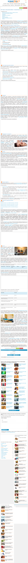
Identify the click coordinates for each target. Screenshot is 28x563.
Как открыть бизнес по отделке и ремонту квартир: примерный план (22, 388)
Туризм (2, 456)
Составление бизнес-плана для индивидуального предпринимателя (9, 517)
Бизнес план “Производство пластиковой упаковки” (9, 543)
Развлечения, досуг (3, 453)
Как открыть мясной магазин (9, 526)
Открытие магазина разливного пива (7, 523)
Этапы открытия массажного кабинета (7, 13)
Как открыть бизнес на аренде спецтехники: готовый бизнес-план (22, 392)
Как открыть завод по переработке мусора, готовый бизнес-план (23, 491)
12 (18, 348)
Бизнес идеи (11, 3)
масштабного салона (14, 28)
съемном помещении (24, 45)
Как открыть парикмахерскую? (21, 494)
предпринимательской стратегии (22, 310)
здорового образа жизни (23, 22)
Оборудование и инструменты (6, 15)
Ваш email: (14, 351)
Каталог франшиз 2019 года (6, 5)
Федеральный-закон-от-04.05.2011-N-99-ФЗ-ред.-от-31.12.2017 (9, 205)
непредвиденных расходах (23, 324)
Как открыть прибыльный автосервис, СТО (22, 457)
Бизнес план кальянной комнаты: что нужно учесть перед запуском (22, 468)
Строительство (3, 455)
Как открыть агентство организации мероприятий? (22, 471)
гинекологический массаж (20, 342)
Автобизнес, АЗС (3, 443)
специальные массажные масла (6, 142)
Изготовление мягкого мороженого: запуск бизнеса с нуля (23, 501)
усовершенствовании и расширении (14, 338)
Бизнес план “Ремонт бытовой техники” (8, 553)
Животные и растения (4, 445)
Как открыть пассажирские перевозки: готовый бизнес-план (22, 403)
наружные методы (5, 186)
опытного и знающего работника (7, 153)
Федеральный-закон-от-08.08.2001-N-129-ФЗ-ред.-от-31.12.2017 (9, 204)
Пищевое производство (4, 452)
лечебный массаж (5, 40)
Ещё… (22, 5)
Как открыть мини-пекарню (22, 437)
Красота (2, 447)
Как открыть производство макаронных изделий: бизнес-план (9, 407)
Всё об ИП (5, 3)
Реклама (24, 5)
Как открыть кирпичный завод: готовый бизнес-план (22, 368)
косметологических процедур (5, 114)
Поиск (25, 2)
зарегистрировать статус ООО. (13, 223)
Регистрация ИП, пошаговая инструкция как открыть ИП (9, 513)
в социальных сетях (23, 190)
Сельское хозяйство (4, 454)
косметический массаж (6, 43)
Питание (2, 451)
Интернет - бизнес (3, 446)
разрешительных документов (9, 224)
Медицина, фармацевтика (4, 450)
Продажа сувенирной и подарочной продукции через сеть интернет (9, 403)
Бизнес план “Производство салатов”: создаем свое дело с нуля (9, 560)
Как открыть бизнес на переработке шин (22, 474)
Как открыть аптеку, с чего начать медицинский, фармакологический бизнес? (23, 445)
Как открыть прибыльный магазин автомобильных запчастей (8, 537)
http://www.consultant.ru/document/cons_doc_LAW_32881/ (8, 212)
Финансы (8, 3)
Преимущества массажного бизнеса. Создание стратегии (10, 12)
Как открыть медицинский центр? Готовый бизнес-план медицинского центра (22, 399)
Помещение (3, 14)
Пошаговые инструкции (17, 3)
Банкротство (12, 5)
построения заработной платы (21, 155)
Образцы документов (17, 5)
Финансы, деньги (3, 458)
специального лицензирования (5, 30)
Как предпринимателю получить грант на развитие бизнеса (9, 520)
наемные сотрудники (24, 321)
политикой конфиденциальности (10, 432)
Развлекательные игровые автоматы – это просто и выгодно (22, 365)
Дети (1, 444)
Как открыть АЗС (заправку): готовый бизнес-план (21, 407)
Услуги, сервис (3, 457)
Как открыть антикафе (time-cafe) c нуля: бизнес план (22, 484)
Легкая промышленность (4, 448)
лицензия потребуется (8, 225)
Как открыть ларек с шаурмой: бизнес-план (22, 447)
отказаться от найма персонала (7, 45)
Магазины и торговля (4, 449)
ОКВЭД (2, 208)
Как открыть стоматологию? (22, 480)
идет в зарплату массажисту (4, 272)
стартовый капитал (18, 27)
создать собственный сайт (21, 189)
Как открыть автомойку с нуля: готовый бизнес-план (9, 384)
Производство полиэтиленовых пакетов (22, 464)
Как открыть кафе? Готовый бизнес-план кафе (9, 380)
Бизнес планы (23, 3)
